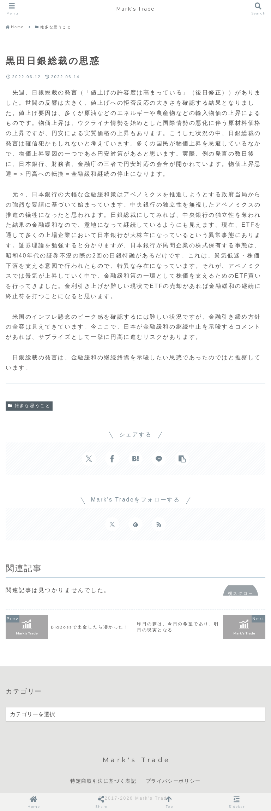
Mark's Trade (135, 8)
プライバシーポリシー (173, 781)
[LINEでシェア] (159, 459)
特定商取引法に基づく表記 (103, 781)
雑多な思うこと (29, 405)
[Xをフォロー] (112, 524)
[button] (182, 459)
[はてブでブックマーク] (135, 459)
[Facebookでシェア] (112, 459)
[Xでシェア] (89, 459)
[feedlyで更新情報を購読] (135, 524)
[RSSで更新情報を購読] (159, 524)
